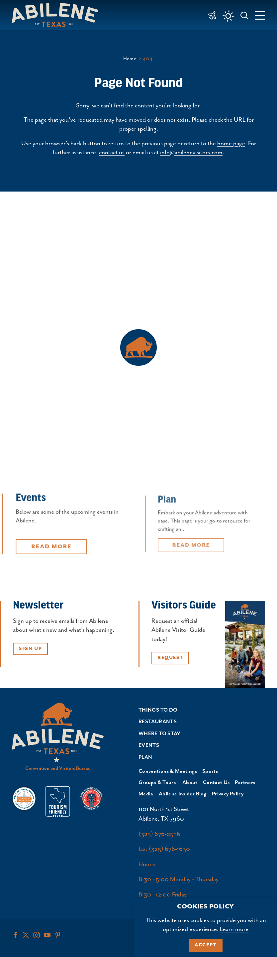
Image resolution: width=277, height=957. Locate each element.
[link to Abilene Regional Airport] (212, 15)
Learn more (234, 929)
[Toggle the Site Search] (244, 15)
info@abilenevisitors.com (191, 152)
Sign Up (30, 648)
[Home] (57, 15)
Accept (206, 945)
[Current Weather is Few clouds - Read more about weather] (228, 16)
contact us (112, 152)
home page (231, 143)
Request (170, 657)
